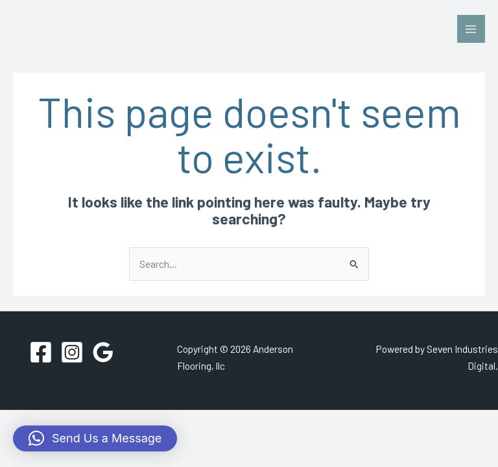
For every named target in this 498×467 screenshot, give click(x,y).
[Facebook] (41, 352)
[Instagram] (72, 352)
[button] (95, 438)
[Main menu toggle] (471, 29)
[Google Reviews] (103, 352)
